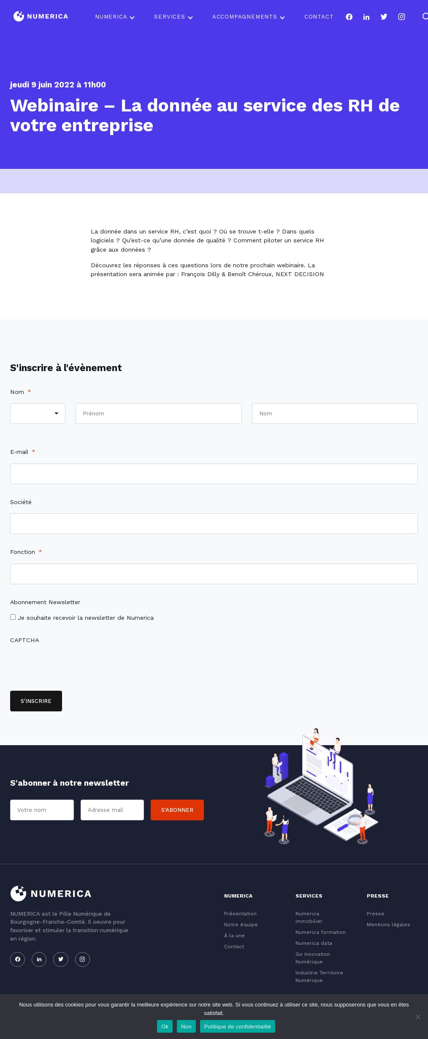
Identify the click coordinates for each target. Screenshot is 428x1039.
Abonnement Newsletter (45, 602)
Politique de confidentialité (237, 1026)
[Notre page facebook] (349, 16)
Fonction (26, 551)
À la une (234, 936)
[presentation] (74, 668)
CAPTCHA (24, 640)
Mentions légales (388, 925)
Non (186, 1026)
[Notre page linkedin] (366, 16)
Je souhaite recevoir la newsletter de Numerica (86, 617)
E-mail (22, 451)
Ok (164, 1026)
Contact (319, 17)
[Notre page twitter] (384, 16)
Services (169, 17)
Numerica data (313, 943)
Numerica (111, 17)
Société (21, 502)
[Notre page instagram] (401, 16)
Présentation (240, 914)
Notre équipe (241, 925)
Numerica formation (320, 932)
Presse (376, 914)
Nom (20, 391)
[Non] (417, 1016)
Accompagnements (244, 17)
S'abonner (177, 810)
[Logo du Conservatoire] (41, 17)
